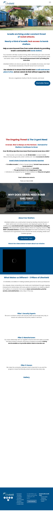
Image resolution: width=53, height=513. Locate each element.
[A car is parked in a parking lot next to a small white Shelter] (13, 469)
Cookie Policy (20, 504)
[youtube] (7, 498)
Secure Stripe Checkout (44, 497)
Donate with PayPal (44, 500)
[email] (9, 498)
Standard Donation (19, 494)
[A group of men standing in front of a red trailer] (40, 475)
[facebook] (5, 498)
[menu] (50, 2)
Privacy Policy (20, 502)
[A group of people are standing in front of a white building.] (40, 449)
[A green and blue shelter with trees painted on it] (40, 422)
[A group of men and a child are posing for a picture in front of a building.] (13, 389)
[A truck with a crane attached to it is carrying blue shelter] (13, 416)
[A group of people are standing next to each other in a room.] (13, 442)
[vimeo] (8, 500)
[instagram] (12, 498)
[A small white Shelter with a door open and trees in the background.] (40, 396)
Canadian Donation (19, 497)
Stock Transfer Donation (20, 500)
